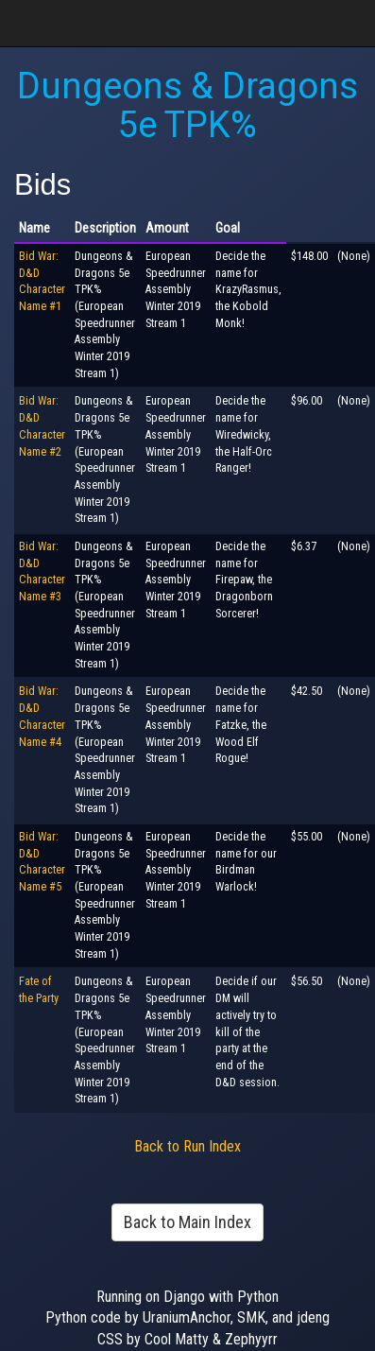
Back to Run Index (187, 1146)
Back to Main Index (187, 1222)
